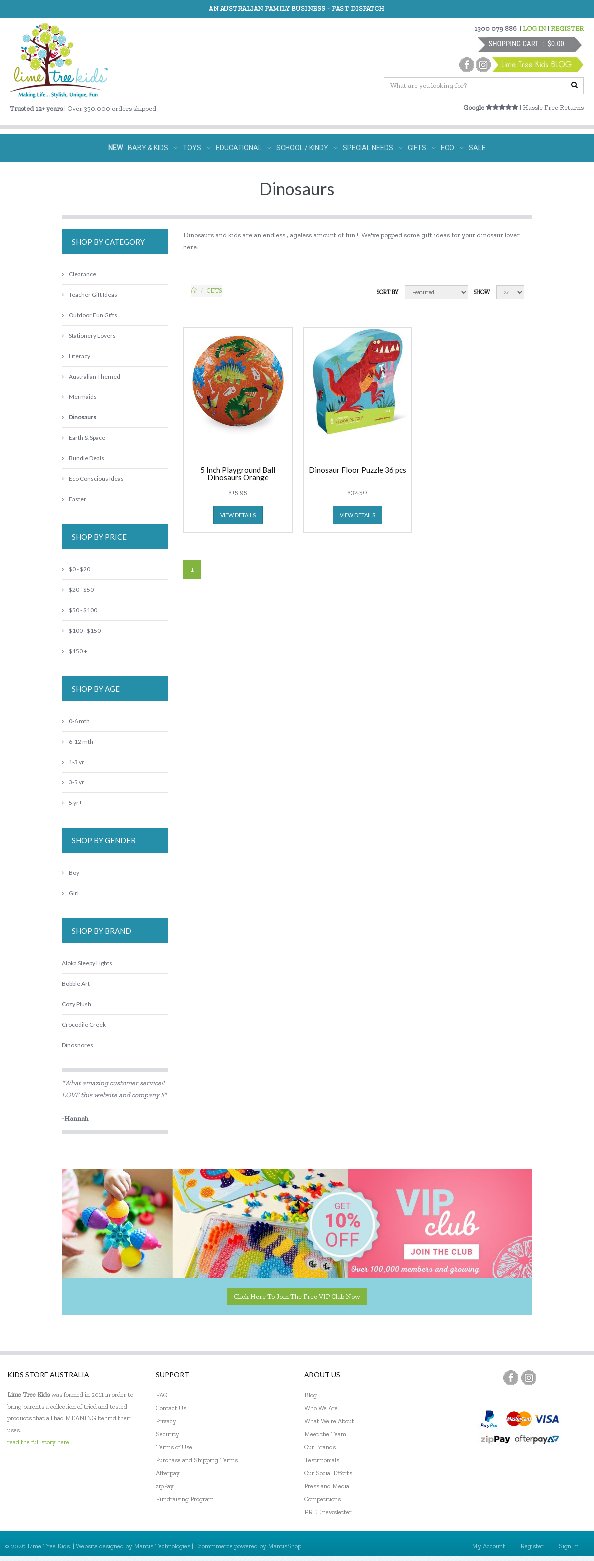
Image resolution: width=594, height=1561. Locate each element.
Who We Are (321, 1408)
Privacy (166, 1421)
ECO (452, 148)
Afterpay (168, 1473)
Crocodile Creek (84, 1024)
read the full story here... (41, 1442)
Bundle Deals (83, 458)
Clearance (79, 274)
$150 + (75, 651)
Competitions (322, 1499)
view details (238, 515)
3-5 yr (73, 782)
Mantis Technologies (162, 1546)
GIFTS (422, 148)
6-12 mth (78, 741)
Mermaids (79, 396)
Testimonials (322, 1460)
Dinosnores (78, 1045)
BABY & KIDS (153, 148)
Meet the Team (325, 1434)
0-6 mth (76, 721)
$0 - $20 (76, 569)
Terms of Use (174, 1447)
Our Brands (320, 1447)
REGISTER (567, 28)
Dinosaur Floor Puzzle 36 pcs (357, 470)
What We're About (329, 1421)
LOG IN (534, 28)
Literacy (76, 356)
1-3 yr (73, 762)
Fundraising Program (185, 1499)
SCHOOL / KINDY (307, 148)
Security (168, 1434)
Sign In (569, 1546)
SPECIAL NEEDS (373, 148)
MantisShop (285, 1546)
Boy (71, 872)
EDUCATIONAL (244, 148)
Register (532, 1546)
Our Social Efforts (328, 1473)
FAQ (162, 1395)
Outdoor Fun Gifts (90, 315)
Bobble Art (76, 983)
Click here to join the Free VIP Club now (297, 1296)
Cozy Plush (77, 1004)
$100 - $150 (81, 630)
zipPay (165, 1486)
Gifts (214, 290)
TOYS (197, 148)
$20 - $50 (78, 589)
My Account (489, 1546)
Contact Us (171, 1408)
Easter (74, 499)
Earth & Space (84, 437)
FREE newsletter (328, 1512)
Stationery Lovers (89, 335)
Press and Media (327, 1486)
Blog (310, 1395)
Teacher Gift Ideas (90, 294)
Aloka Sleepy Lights (87, 963)
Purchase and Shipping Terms (197, 1460)
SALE (477, 148)
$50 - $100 (80, 610)
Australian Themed (91, 376)
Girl (70, 893)
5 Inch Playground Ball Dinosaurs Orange (238, 473)
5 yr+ (72, 802)
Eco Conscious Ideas (93, 478)
